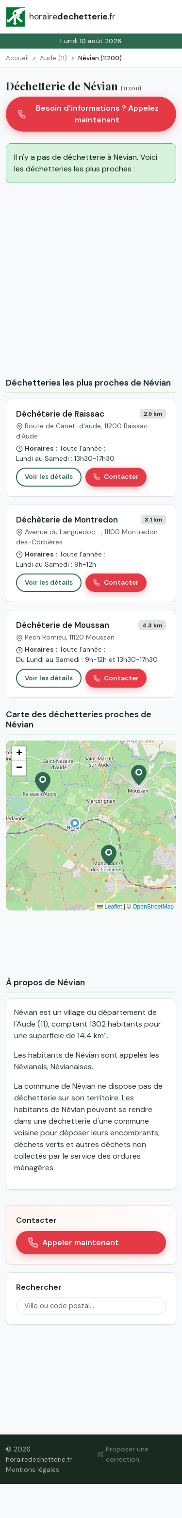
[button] (75, 823)
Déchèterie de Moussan (62, 625)
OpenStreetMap (153, 906)
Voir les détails (49, 476)
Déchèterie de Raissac (60, 413)
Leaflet (109, 906)
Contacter (116, 476)
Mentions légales (32, 1469)
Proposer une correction (123, 1454)
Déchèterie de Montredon (67, 519)
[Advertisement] (91, 282)
